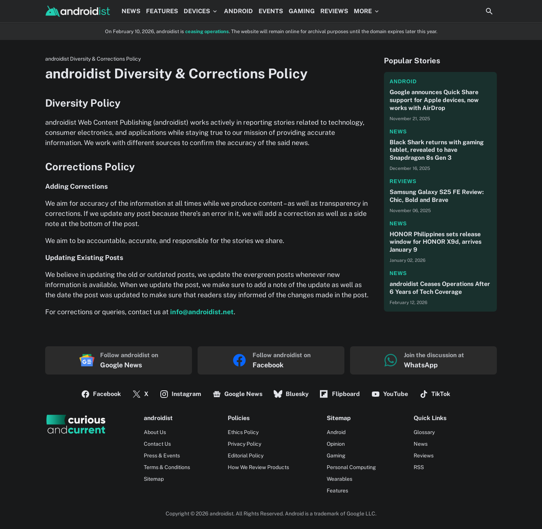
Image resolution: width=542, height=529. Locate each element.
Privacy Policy (244, 444)
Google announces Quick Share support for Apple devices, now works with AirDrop (434, 100)
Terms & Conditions (167, 467)
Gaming (336, 456)
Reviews (403, 181)
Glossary (424, 432)
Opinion (336, 444)
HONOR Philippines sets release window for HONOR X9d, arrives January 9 (435, 242)
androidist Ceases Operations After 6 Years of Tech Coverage (440, 287)
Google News (237, 394)
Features (337, 491)
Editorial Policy (245, 456)
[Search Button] (489, 11)
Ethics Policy (243, 432)
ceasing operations (207, 31)
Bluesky (291, 394)
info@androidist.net (202, 312)
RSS (419, 467)
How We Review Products (258, 467)
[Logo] (75, 424)
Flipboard (340, 394)
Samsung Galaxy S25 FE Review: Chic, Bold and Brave (437, 195)
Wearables (339, 479)
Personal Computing (351, 467)
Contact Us (157, 444)
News (398, 131)
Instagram (180, 394)
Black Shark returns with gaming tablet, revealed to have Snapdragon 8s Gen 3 (437, 150)
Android (403, 81)
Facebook (101, 394)
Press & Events (162, 456)
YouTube (389, 394)
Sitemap (154, 479)
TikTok (434, 394)
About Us (155, 432)
